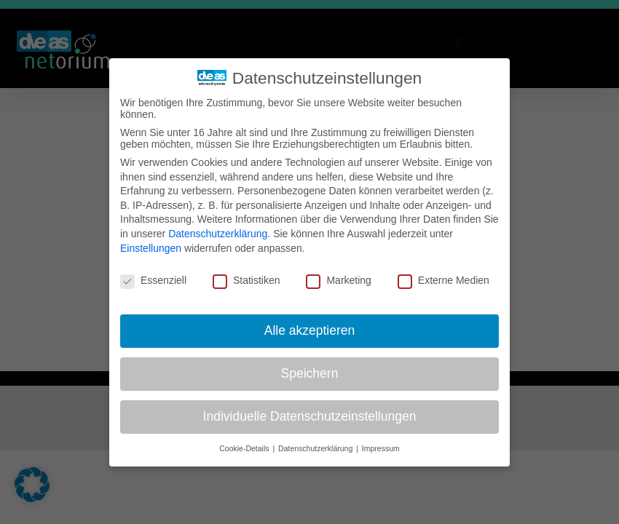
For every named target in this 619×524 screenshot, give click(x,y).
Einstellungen (150, 247)
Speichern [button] (310, 373)
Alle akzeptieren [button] (309, 330)
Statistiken (246, 280)
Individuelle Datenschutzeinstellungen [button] (310, 416)
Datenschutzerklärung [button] (316, 447)
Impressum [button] (381, 447)
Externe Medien (443, 280)
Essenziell (153, 280)
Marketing (338, 280)
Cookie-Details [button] (245, 447)
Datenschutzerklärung (217, 233)
